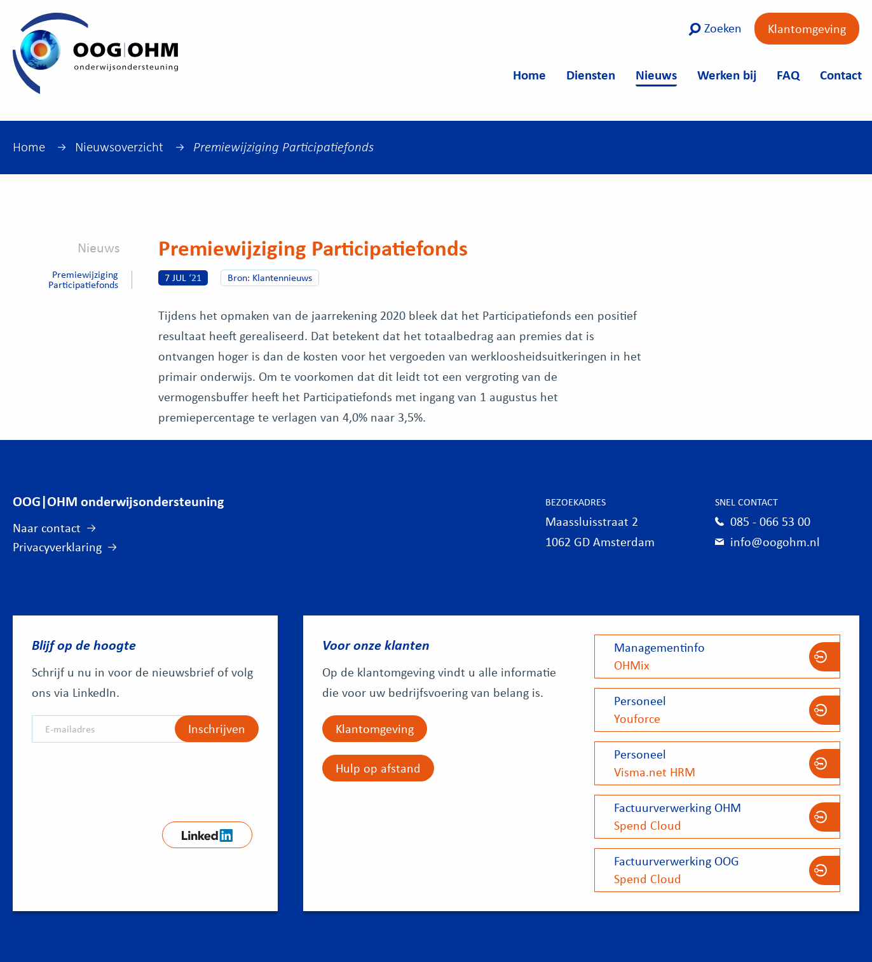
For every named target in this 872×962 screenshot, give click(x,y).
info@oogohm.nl (775, 541)
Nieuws (656, 74)
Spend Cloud (717, 816)
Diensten (590, 74)
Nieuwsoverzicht (119, 147)
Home (529, 74)
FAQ (788, 74)
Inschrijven (216, 728)
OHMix (717, 655)
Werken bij (726, 74)
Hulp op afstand (378, 767)
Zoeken (715, 27)
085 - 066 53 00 (770, 521)
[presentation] (128, 777)
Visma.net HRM (717, 762)
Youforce (717, 709)
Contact (841, 74)
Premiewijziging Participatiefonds (83, 279)
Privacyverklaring (57, 546)
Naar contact (47, 527)
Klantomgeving (807, 28)
